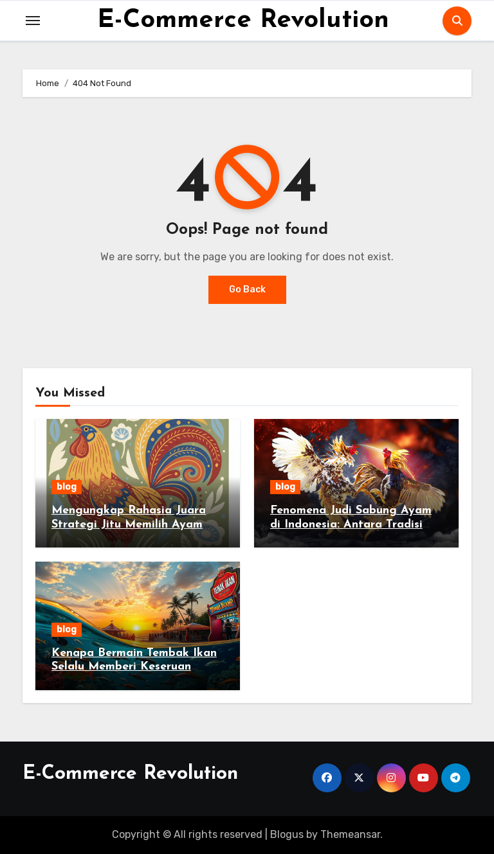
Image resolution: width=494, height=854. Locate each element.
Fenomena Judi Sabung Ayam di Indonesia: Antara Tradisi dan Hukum (351, 524)
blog (67, 486)
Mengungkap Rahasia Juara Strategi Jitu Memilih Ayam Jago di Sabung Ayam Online (131, 524)
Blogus (287, 834)
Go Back (247, 289)
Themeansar (350, 834)
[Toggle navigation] (33, 20)
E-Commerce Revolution (243, 20)
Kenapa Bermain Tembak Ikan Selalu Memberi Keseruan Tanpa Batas (134, 667)
